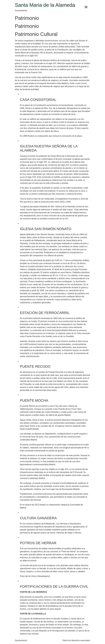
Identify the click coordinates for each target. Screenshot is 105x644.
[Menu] (86, 7)
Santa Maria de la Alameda (45, 5)
